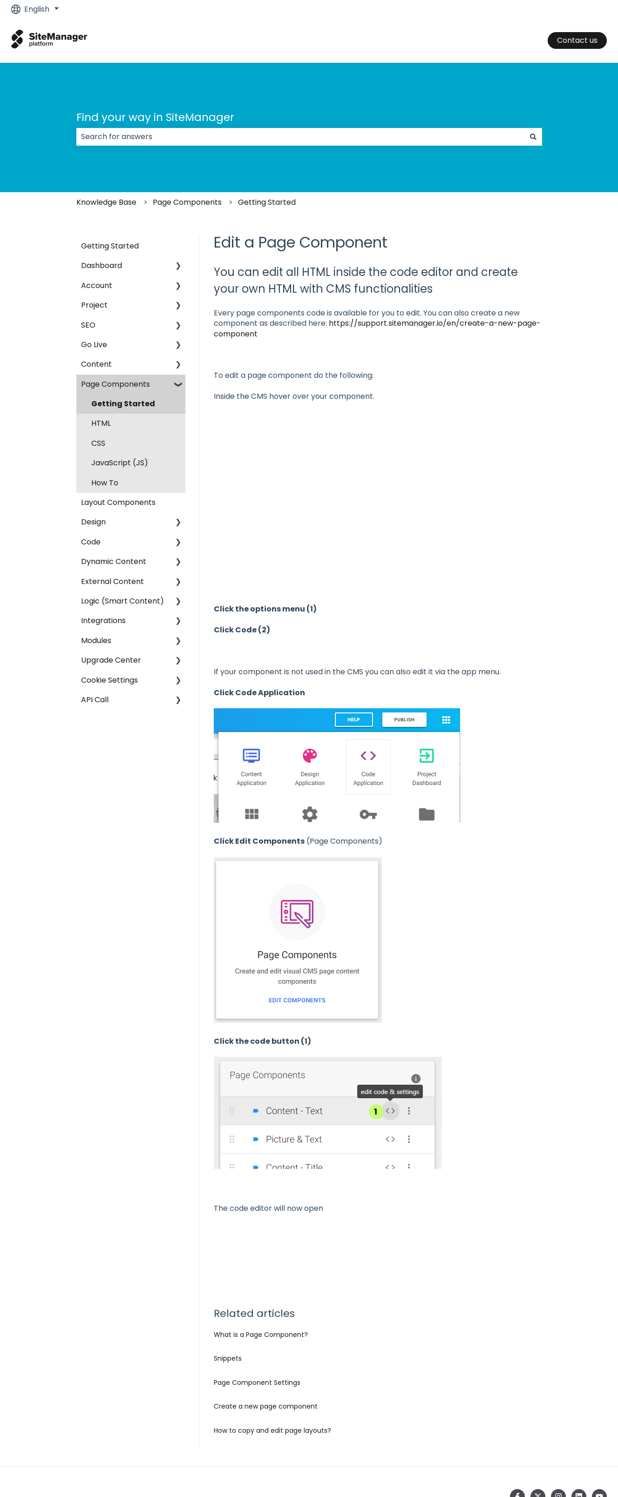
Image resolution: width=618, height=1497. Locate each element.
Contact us (577, 40)
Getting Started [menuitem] (110, 246)
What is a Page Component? (261, 1274)
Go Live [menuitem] (94, 344)
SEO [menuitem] (88, 325)
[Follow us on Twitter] (537, 1436)
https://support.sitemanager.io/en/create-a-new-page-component (377, 328)
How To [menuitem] (104, 482)
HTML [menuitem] (101, 423)
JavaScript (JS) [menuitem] (119, 462)
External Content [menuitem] (112, 581)
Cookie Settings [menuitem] (109, 680)
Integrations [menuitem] (103, 620)
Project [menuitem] (94, 305)
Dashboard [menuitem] (101, 265)
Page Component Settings (257, 1322)
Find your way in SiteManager (155, 117)
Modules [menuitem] (96, 640)
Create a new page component (266, 1345)
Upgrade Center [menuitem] (111, 660)
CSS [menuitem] (98, 443)
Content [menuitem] (96, 364)
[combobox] (300, 137)
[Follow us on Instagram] (558, 1436)
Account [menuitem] (96, 285)
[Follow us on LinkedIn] (578, 1436)
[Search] (533, 137)
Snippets (228, 1297)
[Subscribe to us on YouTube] (599, 1436)
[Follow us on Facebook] (517, 1436)
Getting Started (267, 202)
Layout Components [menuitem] (118, 502)
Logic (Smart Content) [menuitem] (122, 601)
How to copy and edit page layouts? (272, 1370)
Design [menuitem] (93, 522)
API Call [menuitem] (95, 699)
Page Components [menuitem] (115, 384)
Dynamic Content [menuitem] (113, 561)
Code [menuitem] (91, 542)
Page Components (187, 202)
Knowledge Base (106, 202)
